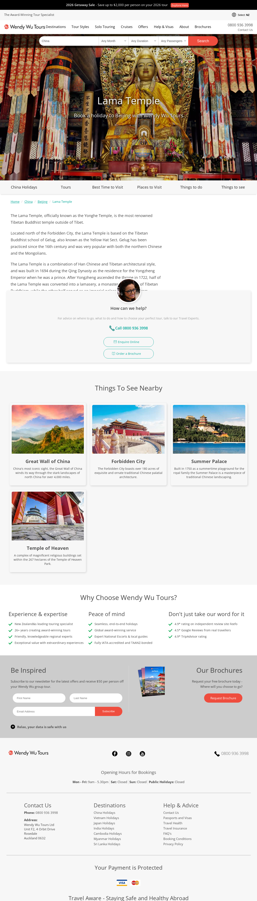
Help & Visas (164, 26)
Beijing (42, 201)
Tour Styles (80, 26)
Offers (143, 26)
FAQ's (167, 761)
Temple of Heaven (48, 476)
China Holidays (24, 187)
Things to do (191, 187)
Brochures (203, 26)
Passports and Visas (177, 746)
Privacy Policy (173, 772)
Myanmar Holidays (107, 766)
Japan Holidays (104, 751)
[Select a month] (114, 41)
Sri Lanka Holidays (107, 772)
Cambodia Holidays (108, 761)
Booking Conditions (177, 766)
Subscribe (108, 639)
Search (203, 41)
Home (15, 201)
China (28, 201)
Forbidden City (128, 389)
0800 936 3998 (240, 24)
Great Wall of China (48, 389)
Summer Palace (209, 389)
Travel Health (172, 751)
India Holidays (104, 756)
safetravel (128, 853)
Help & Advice (181, 733)
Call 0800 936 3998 (213, 252)
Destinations (56, 26)
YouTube (142, 681)
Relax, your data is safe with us (41, 655)
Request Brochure (223, 626)
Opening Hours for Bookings (128, 700)
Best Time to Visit (107, 187)
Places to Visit (149, 187)
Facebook (115, 681)
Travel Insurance (175, 756)
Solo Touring (105, 26)
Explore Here (180, 5)
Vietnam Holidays (106, 746)
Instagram (128, 681)
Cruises (127, 26)
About (184, 26)
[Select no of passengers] (173, 41)
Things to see (233, 187)
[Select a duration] (143, 41)
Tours (66, 187)
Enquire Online (210, 267)
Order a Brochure (210, 278)
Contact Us (245, 30)
